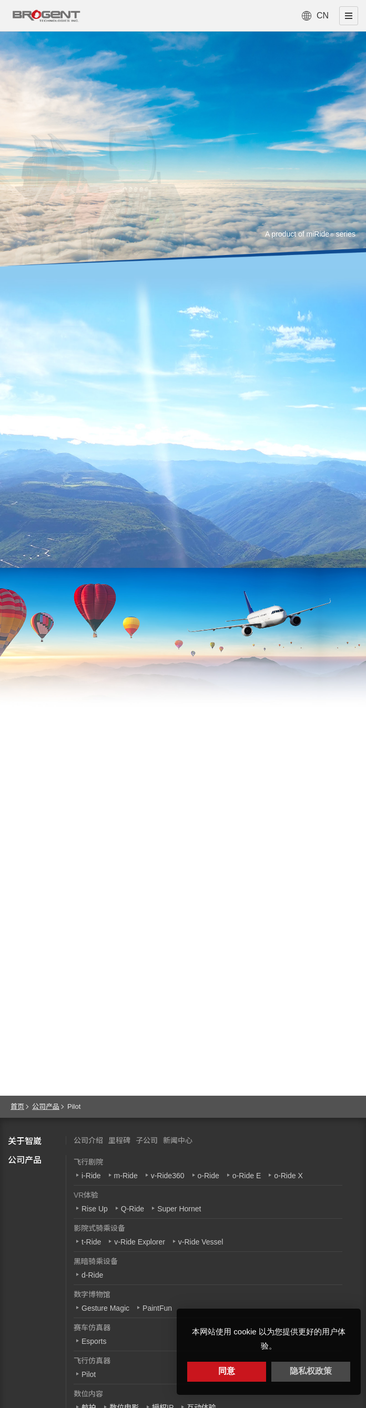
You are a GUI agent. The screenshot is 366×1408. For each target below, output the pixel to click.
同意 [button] (226, 1370)
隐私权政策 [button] (311, 1370)
